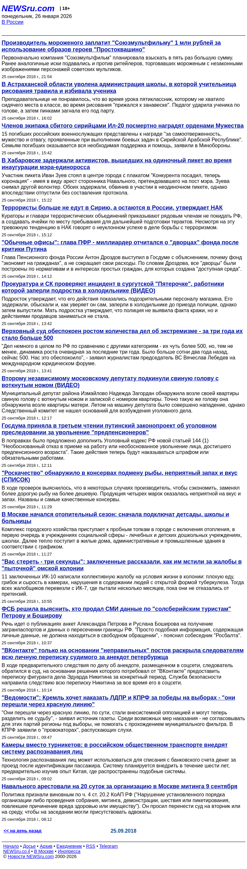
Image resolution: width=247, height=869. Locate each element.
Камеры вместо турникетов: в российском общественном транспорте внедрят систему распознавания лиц (115, 748)
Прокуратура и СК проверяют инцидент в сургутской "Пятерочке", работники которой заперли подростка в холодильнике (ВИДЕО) (113, 287)
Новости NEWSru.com (31, 856)
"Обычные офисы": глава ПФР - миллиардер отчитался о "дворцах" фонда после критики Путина (120, 245)
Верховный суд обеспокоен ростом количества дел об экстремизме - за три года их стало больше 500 (122, 334)
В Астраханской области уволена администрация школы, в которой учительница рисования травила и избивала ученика (119, 87)
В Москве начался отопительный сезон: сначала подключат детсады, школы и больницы (115, 517)
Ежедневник (69, 846)
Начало (11, 846)
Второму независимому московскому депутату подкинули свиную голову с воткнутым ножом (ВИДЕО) (110, 381)
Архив (46, 846)
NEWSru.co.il (16, 851)
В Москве (44, 851)
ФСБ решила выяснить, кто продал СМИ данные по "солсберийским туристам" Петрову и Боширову (116, 612)
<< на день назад (22, 830)
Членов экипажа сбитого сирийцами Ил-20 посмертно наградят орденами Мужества (123, 125)
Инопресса (69, 851)
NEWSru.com (28, 8)
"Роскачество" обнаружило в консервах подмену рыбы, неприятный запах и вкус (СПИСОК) (119, 476)
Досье (29, 846)
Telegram (108, 846)
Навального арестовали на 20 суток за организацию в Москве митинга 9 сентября (119, 786)
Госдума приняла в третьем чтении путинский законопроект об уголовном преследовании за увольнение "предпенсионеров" (109, 429)
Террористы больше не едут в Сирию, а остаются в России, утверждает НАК (112, 207)
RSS (90, 846)
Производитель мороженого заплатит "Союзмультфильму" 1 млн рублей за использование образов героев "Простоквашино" (111, 46)
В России (12, 22)
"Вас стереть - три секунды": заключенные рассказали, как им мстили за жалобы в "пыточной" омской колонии (122, 565)
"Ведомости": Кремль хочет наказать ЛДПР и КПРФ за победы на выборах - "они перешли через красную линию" (118, 701)
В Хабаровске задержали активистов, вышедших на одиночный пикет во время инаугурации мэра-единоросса (117, 163)
